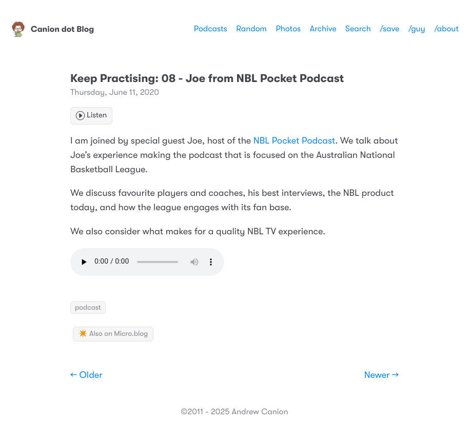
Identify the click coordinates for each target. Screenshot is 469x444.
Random (251, 28)
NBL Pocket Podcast (294, 141)
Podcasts (210, 28)
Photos (288, 28)
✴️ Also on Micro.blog (113, 334)
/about (446, 28)
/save (389, 28)
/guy (416, 28)
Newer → (381, 375)
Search (358, 28)
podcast (88, 308)
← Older (86, 375)
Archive (323, 28)
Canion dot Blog (52, 29)
